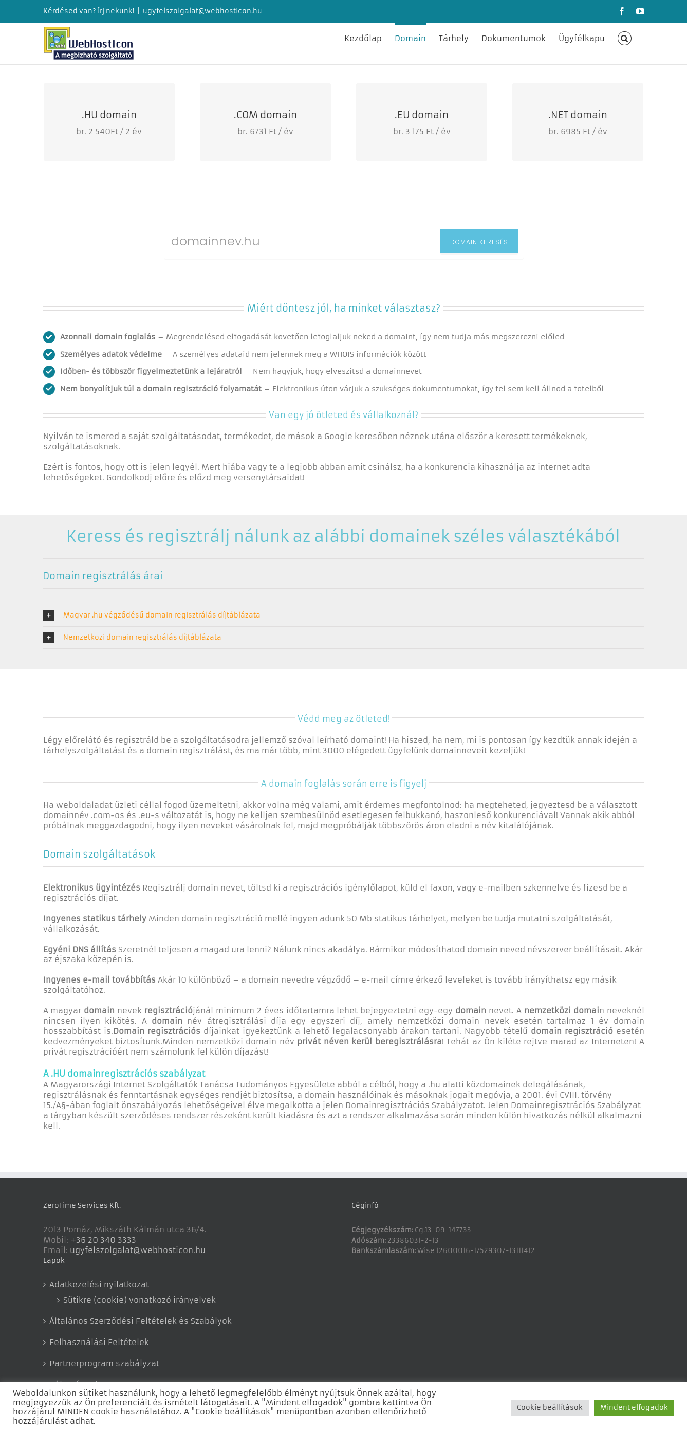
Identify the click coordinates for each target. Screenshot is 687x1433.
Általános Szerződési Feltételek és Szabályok (140, 1321)
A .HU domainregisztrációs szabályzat (124, 1073)
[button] (625, 37)
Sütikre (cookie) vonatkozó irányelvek (139, 1300)
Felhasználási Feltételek (99, 1342)
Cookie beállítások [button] (550, 1407)
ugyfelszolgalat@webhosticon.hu (202, 11)
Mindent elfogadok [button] (634, 1407)
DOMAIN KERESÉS (479, 242)
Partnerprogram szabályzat (104, 1363)
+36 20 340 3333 (103, 1240)
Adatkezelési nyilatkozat (99, 1285)
